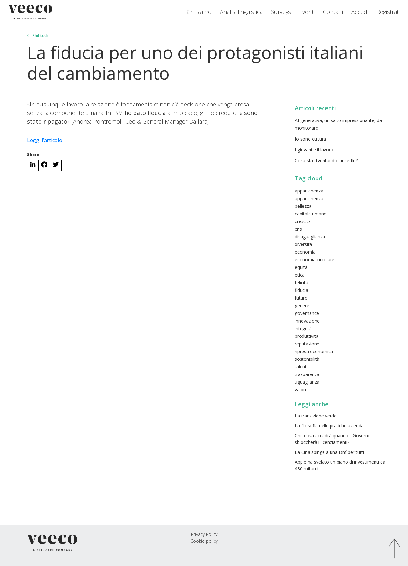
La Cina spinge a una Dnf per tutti (329, 452)
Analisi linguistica (241, 12)
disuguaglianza (310, 237)
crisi (299, 229)
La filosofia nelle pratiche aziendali (330, 426)
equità (301, 267)
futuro (301, 298)
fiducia (301, 290)
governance (307, 313)
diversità (303, 244)
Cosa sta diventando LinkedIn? (326, 160)
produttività (306, 336)
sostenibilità (307, 359)
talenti (301, 367)
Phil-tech (37, 35)
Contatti (333, 12)
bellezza (303, 206)
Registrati (388, 12)
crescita (303, 221)
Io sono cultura (310, 139)
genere (302, 305)
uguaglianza (307, 382)
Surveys (281, 12)
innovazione (307, 321)
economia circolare (314, 260)
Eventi (307, 12)
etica (300, 275)
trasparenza (307, 374)
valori (300, 390)
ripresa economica (314, 351)
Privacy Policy (204, 534)
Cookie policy (204, 541)
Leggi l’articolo (44, 140)
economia (305, 252)
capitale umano (311, 214)
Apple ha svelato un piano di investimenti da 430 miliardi (340, 465)
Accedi (359, 12)
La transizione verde (316, 416)
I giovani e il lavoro (314, 150)
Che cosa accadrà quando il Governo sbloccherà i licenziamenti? (333, 438)
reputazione (307, 344)
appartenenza (309, 191)
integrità (303, 328)
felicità (301, 282)
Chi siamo (199, 12)
